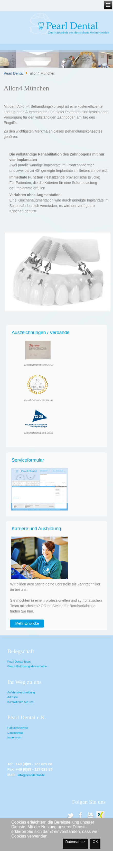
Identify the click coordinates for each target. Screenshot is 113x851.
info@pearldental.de (30, 775)
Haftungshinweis (17, 727)
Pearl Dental (13, 74)
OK (95, 842)
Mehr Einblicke (27, 623)
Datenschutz (15, 732)
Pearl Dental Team (19, 661)
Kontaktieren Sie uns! (20, 701)
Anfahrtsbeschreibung (21, 692)
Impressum (14, 737)
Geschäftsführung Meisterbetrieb (28, 666)
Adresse (12, 697)
